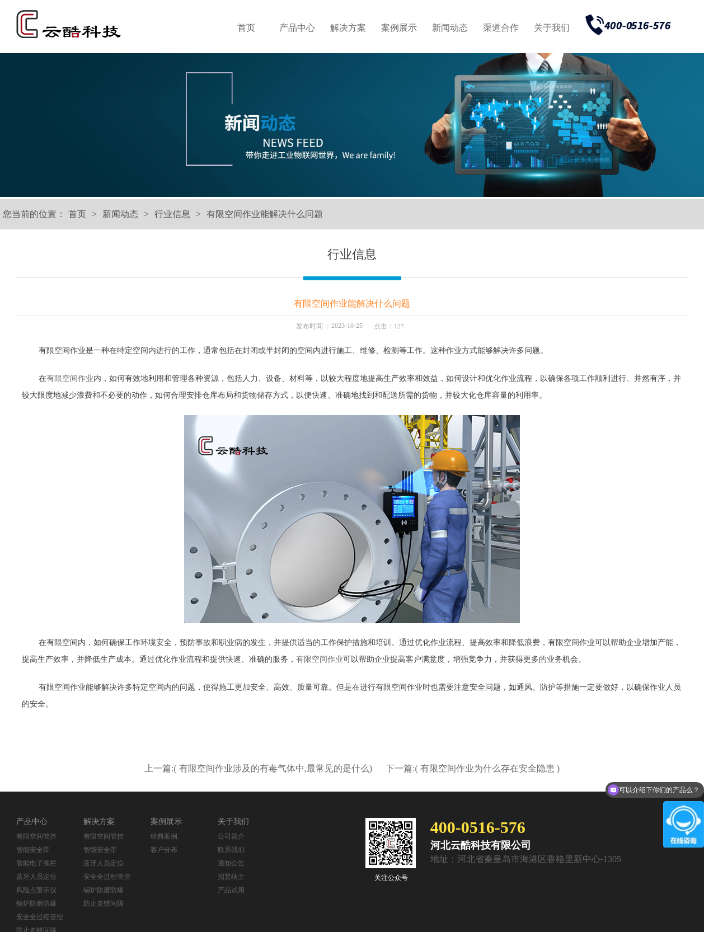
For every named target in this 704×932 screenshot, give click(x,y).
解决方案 (348, 27)
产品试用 (231, 890)
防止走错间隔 (103, 903)
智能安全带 (33, 850)
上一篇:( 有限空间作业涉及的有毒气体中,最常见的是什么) (259, 768)
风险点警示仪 (36, 890)
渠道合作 (501, 27)
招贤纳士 (231, 877)
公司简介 (231, 836)
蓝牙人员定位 (36, 877)
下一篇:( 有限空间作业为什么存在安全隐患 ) (473, 768)
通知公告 (231, 863)
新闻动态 (450, 27)
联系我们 (231, 850)
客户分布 (164, 850)
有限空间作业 (69, 378)
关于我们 (552, 27)
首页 (246, 27)
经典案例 (164, 836)
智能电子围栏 (36, 863)
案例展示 (399, 27)
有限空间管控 (36, 836)
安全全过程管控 (39, 917)
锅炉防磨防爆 (36, 903)
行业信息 (172, 214)
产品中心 (297, 27)
